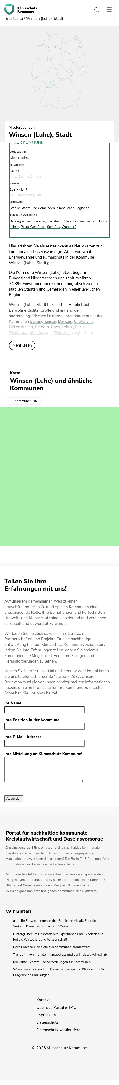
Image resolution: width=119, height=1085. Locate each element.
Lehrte (67, 327)
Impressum (46, 1019)
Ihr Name (12, 703)
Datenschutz (47, 1027)
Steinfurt (37, 332)
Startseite (14, 18)
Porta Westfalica (33, 227)
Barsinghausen (43, 321)
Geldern (42, 327)
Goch (55, 327)
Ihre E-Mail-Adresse (23, 737)
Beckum (65, 321)
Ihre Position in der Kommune (31, 720)
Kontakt (43, 1004)
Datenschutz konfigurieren (60, 1035)
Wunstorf (62, 332)
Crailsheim (83, 321)
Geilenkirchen (21, 327)
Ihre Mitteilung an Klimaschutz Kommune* (43, 754)
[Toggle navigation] (109, 9)
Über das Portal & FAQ (57, 1012)
